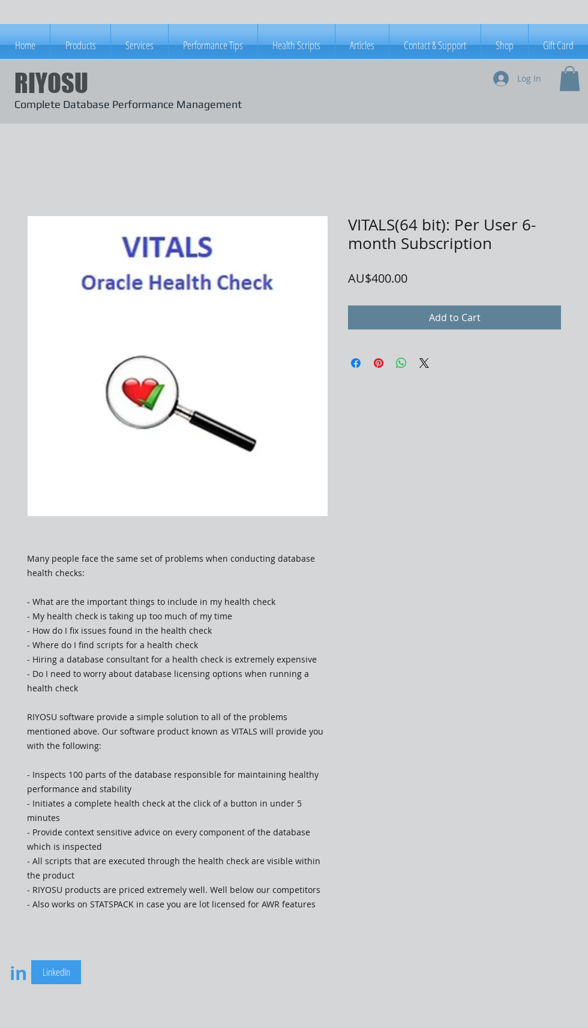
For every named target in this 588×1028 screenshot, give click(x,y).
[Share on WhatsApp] (401, 363)
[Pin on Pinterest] (378, 363)
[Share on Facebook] (356, 363)
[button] (569, 78)
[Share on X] (424, 363)
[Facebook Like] (190, 974)
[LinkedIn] (56, 972)
